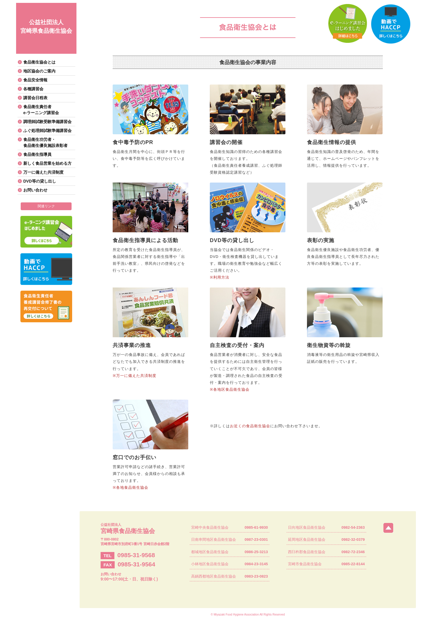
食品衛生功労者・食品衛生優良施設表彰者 (45, 142)
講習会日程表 (35, 97)
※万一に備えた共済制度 (134, 375)
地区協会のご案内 (39, 71)
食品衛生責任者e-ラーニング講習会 (41, 109)
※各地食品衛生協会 (130, 487)
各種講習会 (33, 89)
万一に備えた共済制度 (43, 172)
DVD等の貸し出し (39, 181)
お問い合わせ (35, 190)
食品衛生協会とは (39, 62)
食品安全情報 (35, 80)
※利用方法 (219, 277)
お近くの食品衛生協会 (250, 426)
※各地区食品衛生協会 (229, 389)
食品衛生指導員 (37, 154)
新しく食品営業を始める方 (47, 163)
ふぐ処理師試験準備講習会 (47, 130)
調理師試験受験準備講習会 (47, 121)
